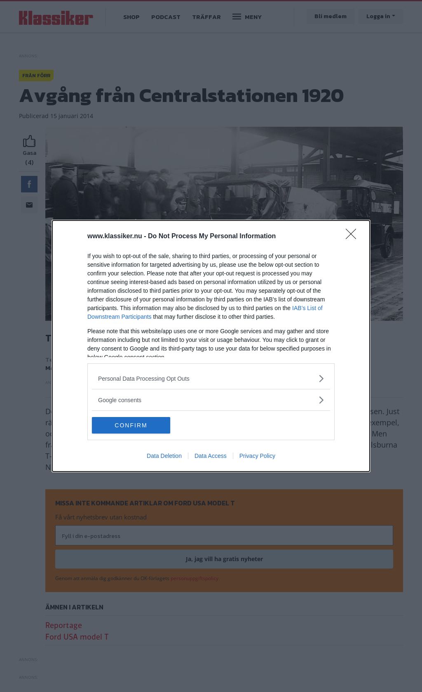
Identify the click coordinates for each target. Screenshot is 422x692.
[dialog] (211, 346)
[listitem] (211, 378)
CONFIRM (131, 425)
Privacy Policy (257, 456)
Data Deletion (164, 456)
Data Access (211, 456)
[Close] (353, 236)
